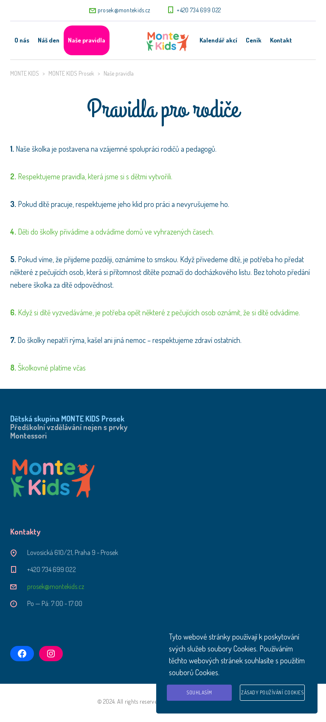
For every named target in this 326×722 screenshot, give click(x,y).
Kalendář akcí (218, 40)
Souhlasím (199, 692)
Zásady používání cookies (272, 692)
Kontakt (281, 40)
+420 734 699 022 (199, 10)
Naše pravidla (86, 40)
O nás (21, 40)
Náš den (48, 40)
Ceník (253, 40)
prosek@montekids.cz (124, 10)
